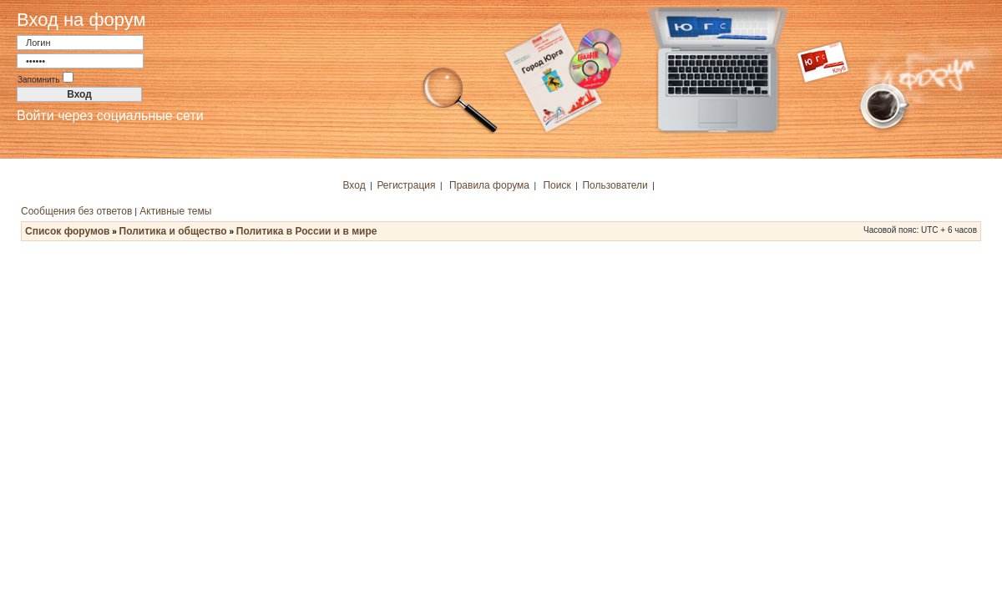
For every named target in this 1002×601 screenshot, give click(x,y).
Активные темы (175, 211)
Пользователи (614, 185)
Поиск (556, 185)
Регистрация (406, 185)
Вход (354, 185)
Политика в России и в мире (306, 231)
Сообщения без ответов (76, 211)
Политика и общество (173, 231)
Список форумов (67, 231)
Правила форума (489, 185)
